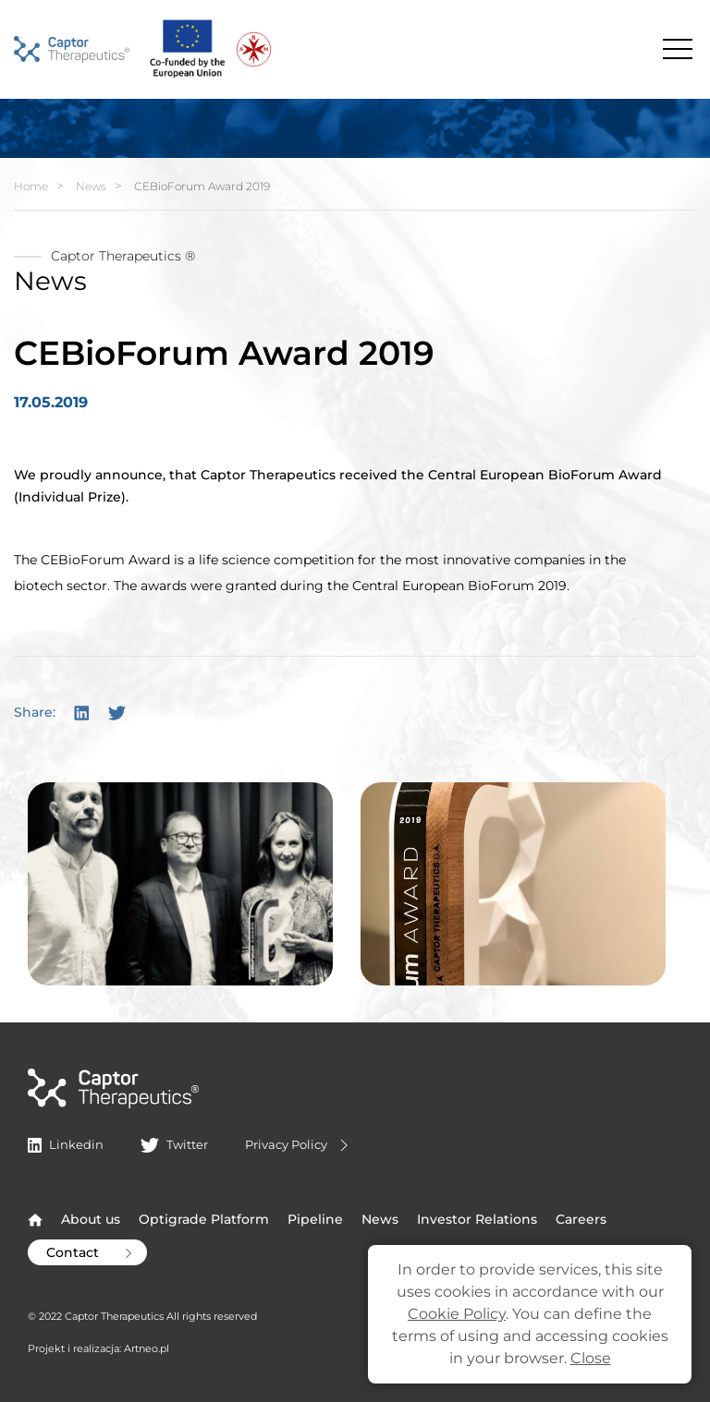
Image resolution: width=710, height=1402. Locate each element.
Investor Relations (477, 1219)
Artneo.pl (146, 1348)
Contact (91, 1252)
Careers (581, 1219)
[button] (180, 882)
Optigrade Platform (204, 1219)
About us (90, 1219)
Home (31, 186)
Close (590, 1358)
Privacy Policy (299, 1145)
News (91, 186)
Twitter (174, 1144)
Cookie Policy (457, 1314)
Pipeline (315, 1219)
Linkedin (66, 1144)
